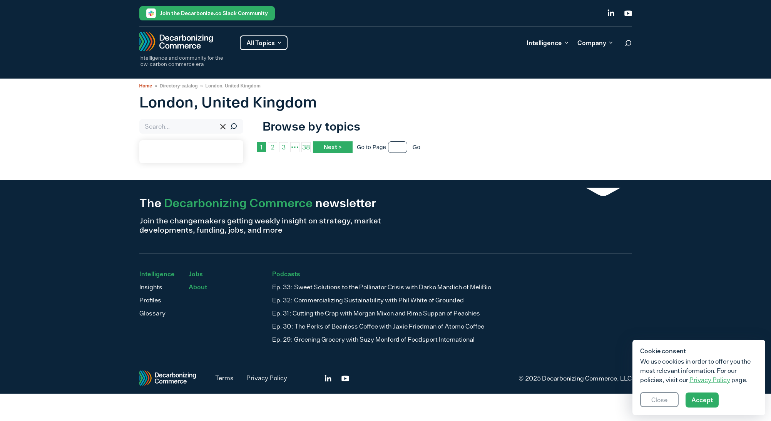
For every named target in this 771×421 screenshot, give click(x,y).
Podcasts (286, 273)
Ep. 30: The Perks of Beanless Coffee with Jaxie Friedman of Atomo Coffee (378, 326)
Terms (224, 377)
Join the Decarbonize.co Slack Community (207, 13)
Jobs (196, 273)
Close (659, 399)
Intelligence (547, 42)
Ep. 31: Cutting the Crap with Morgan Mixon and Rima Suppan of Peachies (376, 313)
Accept (702, 399)
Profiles (150, 300)
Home (145, 86)
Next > (333, 147)
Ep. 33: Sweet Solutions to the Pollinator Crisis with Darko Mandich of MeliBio (381, 286)
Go (416, 147)
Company (594, 42)
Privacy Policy (266, 377)
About (198, 286)
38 (306, 147)
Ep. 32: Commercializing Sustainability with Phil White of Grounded (368, 300)
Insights (150, 286)
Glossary (152, 313)
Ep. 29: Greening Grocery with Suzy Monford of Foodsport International (373, 339)
